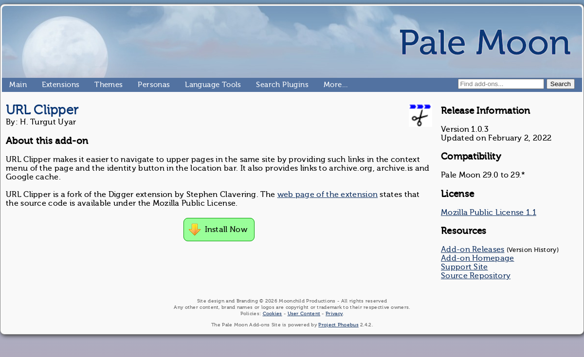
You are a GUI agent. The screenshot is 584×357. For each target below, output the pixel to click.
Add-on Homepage (477, 258)
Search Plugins (260, 84)
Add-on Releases (473, 249)
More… (327, 84)
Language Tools (189, 84)
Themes (98, 84)
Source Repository (476, 275)
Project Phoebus (338, 324)
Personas (142, 84)
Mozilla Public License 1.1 (488, 212)
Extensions (46, 84)
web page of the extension (327, 194)
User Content (304, 313)
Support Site (464, 267)
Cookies (272, 313)
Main (13, 84)
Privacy (334, 313)
